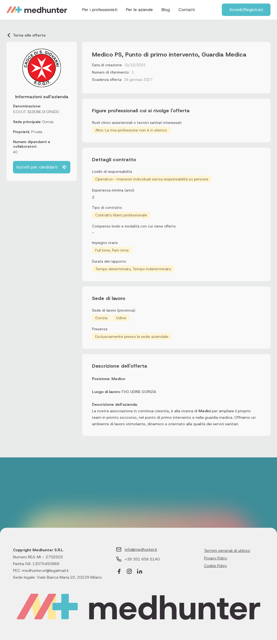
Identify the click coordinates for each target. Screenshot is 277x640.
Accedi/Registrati (246, 9)
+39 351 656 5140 (142, 559)
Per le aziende (139, 9)
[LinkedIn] (140, 572)
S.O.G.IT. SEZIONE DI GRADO (36, 112)
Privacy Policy (215, 558)
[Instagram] (129, 572)
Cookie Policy (215, 565)
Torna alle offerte (26, 35)
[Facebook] (119, 572)
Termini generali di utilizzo (227, 550)
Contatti (187, 9)
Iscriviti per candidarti (42, 167)
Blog (165, 9)
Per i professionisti (99, 9)
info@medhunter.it (141, 549)
